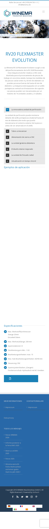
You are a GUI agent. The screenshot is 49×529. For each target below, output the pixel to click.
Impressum (9, 407)
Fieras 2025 (9, 458)
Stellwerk (36, 492)
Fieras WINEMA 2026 (11, 436)
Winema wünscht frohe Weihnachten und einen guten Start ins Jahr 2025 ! (13, 468)
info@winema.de (24, 5)
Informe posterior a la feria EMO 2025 (13, 444)
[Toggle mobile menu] (43, 11)
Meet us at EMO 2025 (11, 452)
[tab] (24, 110)
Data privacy (9, 418)
